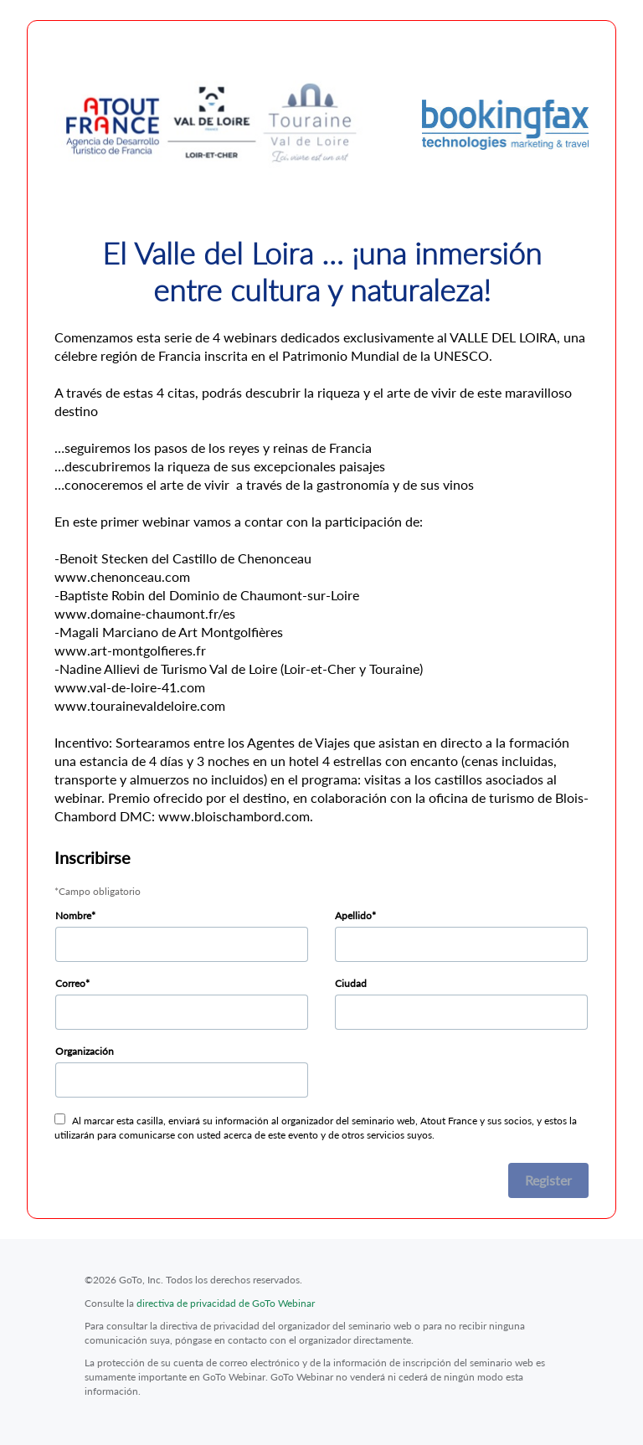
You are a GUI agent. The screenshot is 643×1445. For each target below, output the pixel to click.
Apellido (353, 915)
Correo (70, 983)
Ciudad (351, 983)
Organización (84, 1051)
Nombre (73, 915)
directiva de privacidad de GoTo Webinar (225, 1303)
